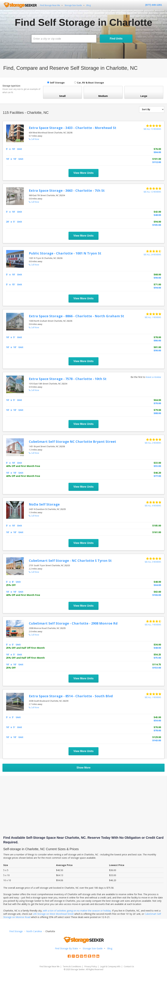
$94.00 (157, 221)
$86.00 (157, 340)
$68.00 (157, 274)
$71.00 (157, 284)
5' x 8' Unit (13, 581)
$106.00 (156, 595)
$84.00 (157, 152)
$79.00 (157, 409)
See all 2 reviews (153, 442)
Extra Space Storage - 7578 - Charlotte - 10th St (67, 379)
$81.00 (157, 347)
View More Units (83, 173)
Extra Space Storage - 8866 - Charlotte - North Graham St (76, 316)
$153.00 (156, 667)
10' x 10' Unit (14, 158)
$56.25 (157, 654)
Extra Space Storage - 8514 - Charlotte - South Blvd (71, 696)
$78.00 (157, 337)
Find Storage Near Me (50, 5)
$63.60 (157, 591)
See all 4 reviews (153, 505)
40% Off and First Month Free (23, 466)
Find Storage (16, 931)
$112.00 (156, 162)
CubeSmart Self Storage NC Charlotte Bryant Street (72, 441)
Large (144, 92)
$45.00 (157, 717)
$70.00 (157, 403)
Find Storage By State (66, 948)
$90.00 (157, 277)
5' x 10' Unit (14, 148)
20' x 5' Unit (14, 221)
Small (62, 92)
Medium (103, 92)
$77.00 (157, 475)
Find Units (116, 38)
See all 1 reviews (153, 317)
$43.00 (157, 211)
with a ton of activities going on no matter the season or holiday (77, 910)
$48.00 (157, 214)
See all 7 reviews (153, 624)
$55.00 (157, 466)
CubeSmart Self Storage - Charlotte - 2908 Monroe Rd (73, 623)
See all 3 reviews (153, 561)
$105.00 (156, 224)
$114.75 (156, 664)
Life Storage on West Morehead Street (53, 913)
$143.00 (156, 740)
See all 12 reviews (152, 191)
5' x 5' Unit (13, 644)
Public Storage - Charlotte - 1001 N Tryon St (65, 253)
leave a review (153, 377)
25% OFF (11, 585)
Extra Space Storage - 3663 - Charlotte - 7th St (67, 190)
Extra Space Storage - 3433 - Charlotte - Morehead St (72, 128)
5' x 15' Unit (14, 284)
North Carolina (34, 931)
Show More (83, 767)
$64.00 (157, 400)
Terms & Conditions (72, 966)
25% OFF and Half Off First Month (25, 647)
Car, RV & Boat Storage (89, 82)
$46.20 (157, 472)
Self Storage (56, 82)
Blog (88, 5)
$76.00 (157, 148)
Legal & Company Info (110, 966)
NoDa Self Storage (44, 504)
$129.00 (156, 737)
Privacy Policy (90, 966)
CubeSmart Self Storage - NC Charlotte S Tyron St (70, 560)
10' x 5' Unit (14, 337)
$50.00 (157, 720)
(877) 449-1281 (153, 4)
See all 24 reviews (152, 254)
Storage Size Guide (73, 5)
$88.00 (157, 413)
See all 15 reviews (152, 129)
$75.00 (157, 657)
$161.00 (156, 532)
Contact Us (129, 966)
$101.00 (156, 158)
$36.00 (157, 644)
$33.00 (157, 462)
